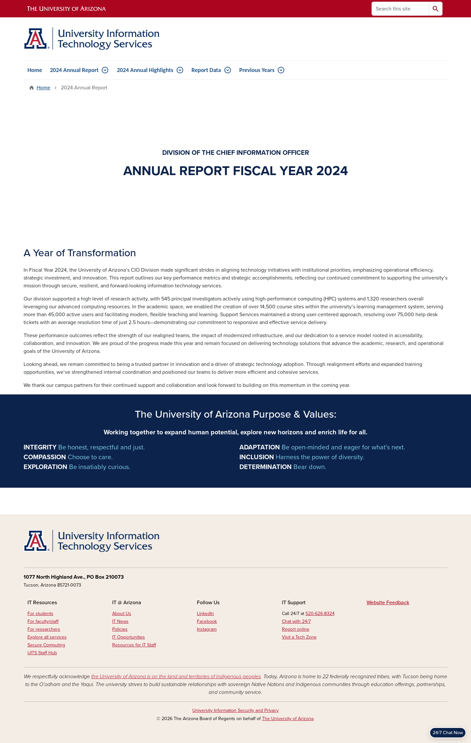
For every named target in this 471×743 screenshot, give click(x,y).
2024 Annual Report (74, 70)
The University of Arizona (287, 718)
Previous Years (257, 70)
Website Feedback (388, 602)
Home (34, 70)
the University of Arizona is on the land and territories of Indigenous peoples (176, 676)
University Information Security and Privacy (235, 710)
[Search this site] (400, 9)
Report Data (206, 70)
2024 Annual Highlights (145, 70)
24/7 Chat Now (448, 732)
